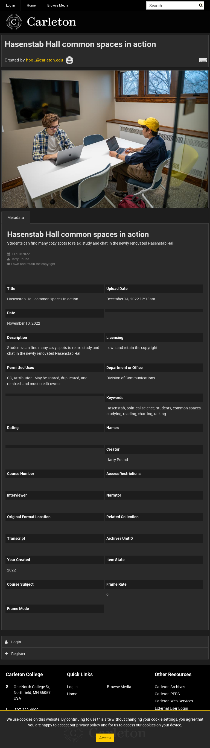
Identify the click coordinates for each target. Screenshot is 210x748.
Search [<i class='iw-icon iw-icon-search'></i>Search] (201, 5)
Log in (10, 5)
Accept (105, 737)
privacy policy (88, 725)
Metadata (15, 217)
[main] (105, 348)
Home (31, 5)
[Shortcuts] (203, 59)
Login (13, 641)
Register (15, 653)
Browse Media (57, 5)
